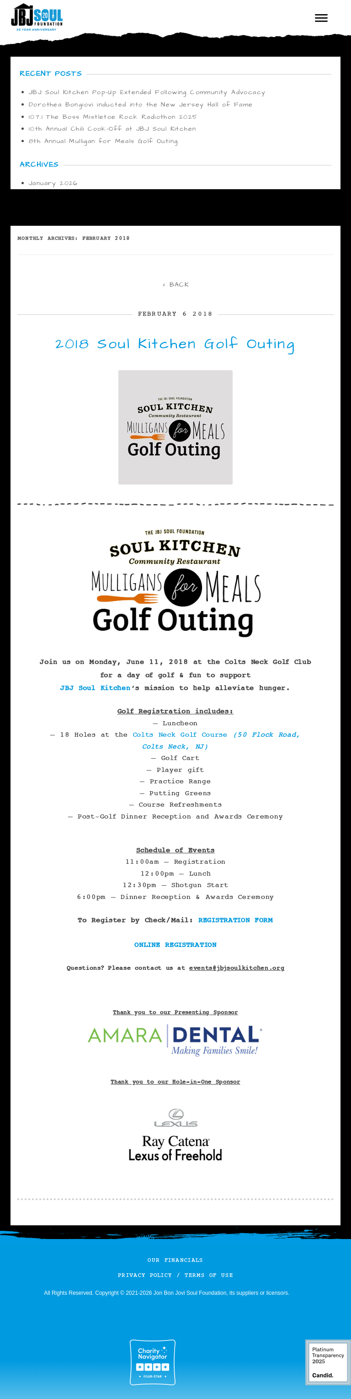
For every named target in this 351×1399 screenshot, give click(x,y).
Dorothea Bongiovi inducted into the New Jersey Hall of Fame (141, 104)
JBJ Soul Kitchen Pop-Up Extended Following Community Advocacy (147, 92)
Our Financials (175, 1260)
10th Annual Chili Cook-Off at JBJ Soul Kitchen (112, 128)
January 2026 (53, 183)
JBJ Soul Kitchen (95, 688)
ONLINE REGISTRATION (175, 945)
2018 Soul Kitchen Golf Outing (175, 344)
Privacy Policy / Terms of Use (175, 1275)
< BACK (175, 284)
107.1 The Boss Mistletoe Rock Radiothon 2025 (113, 117)
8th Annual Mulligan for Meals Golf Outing (103, 141)
